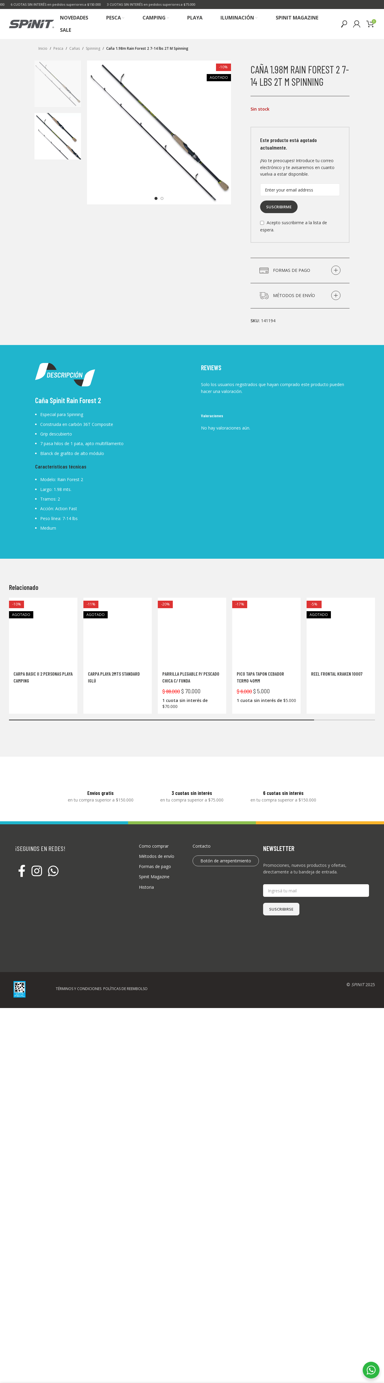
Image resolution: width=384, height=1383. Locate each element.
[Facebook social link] (21, 865)
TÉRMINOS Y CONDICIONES (78, 982)
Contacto (202, 840)
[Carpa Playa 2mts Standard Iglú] (117, 632)
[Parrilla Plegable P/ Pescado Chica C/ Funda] (192, 622)
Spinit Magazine (154, 871)
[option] (156, 198)
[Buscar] (344, 24)
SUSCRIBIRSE (281, 903)
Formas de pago (155, 861)
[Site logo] (31, 23)
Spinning (93, 48)
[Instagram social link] (36, 865)
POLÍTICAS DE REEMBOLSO (125, 982)
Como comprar (154, 840)
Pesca (58, 48)
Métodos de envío (156, 850)
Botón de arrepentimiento (225, 855)
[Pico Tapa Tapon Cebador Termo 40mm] (266, 632)
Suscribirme (279, 207)
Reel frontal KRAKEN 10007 (336, 674)
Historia (146, 881)
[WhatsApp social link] (53, 865)
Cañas (74, 48)
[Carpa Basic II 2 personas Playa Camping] (43, 632)
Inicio (42, 48)
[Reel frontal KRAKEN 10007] (341, 632)
